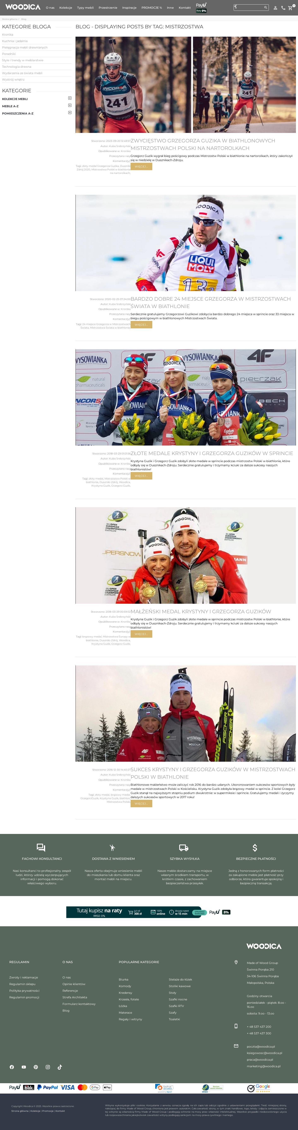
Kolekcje (35, 1111)
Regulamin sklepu (22, 984)
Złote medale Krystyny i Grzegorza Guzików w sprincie (212, 453)
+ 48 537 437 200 (259, 1027)
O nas (66, 977)
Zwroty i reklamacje (23, 977)
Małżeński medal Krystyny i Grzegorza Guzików (201, 611)
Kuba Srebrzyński (120, 146)
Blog (23, 19)
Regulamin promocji (24, 997)
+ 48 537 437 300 (259, 1033)
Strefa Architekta (74, 997)
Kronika (126, 151)
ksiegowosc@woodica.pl (264, 1053)
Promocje (48, 1111)
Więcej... (141, 166)
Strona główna (9, 19)
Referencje (70, 991)
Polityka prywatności (24, 991)
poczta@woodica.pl (261, 1046)
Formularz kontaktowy (79, 1004)
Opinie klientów (73, 984)
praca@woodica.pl (260, 1059)
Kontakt (60, 1111)
